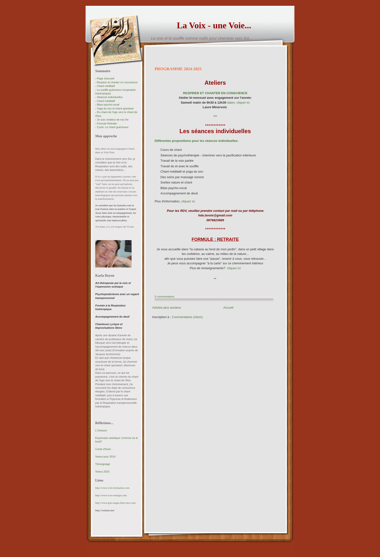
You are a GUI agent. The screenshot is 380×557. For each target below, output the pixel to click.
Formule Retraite (107, 123)
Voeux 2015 (102, 471)
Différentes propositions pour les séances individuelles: (196, 141)
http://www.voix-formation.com (112, 487)
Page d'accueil (105, 78)
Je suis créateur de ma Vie (113, 119)
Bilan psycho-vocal (108, 104)
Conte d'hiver (103, 449)
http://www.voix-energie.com (111, 495)
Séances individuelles (110, 97)
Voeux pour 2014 (105, 456)
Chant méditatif (106, 85)
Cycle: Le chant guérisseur (113, 127)
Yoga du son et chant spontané (115, 108)
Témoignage (102, 464)
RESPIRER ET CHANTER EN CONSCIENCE (215, 93)
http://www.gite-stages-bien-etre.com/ (115, 502)
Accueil (228, 307)
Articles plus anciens (166, 307)
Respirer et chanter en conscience (117, 82)
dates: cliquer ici (238, 102)
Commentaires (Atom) (187, 317)
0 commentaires (164, 296)
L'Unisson (101, 430)
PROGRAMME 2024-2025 (178, 69)
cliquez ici (188, 201)
